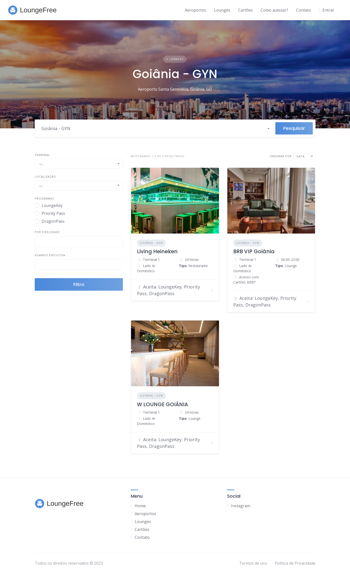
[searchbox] (40, 242)
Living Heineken (157, 251)
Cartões (245, 10)
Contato (303, 10)
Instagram (240, 505)
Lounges (222, 10)
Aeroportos (195, 10)
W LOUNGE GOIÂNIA (162, 404)
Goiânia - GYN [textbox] (55, 128)
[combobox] (155, 128)
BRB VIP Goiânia (254, 251)
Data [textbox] (301, 156)
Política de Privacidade (295, 563)
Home (140, 505)
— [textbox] (41, 164)
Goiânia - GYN (151, 243)
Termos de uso (253, 563)
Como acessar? (274, 10)
